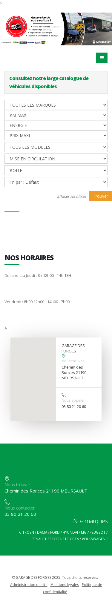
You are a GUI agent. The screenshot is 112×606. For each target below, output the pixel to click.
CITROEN (26, 532)
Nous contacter (19, 508)
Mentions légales (64, 584)
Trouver (100, 196)
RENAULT (39, 538)
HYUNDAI (70, 532)
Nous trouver (73, 360)
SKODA (56, 538)
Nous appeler (73, 400)
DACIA (42, 532)
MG (84, 532)
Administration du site (28, 584)
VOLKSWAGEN (93, 538)
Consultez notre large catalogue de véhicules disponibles (48, 82)
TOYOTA (72, 538)
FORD (55, 532)
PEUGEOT (97, 532)
